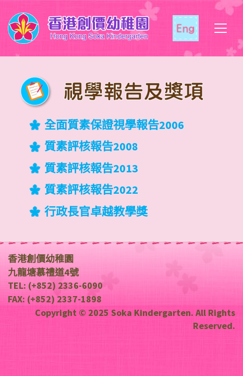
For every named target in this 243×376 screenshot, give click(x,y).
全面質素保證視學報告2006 (114, 125)
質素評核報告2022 (91, 189)
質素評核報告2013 (91, 168)
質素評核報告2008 (91, 146)
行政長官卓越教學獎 (96, 211)
